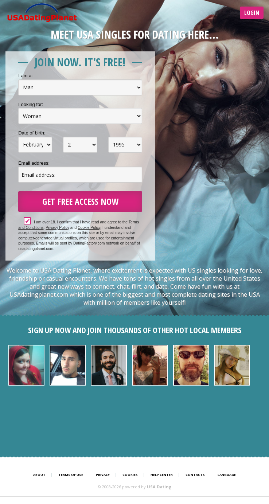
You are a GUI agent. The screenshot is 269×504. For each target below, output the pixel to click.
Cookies (130, 475)
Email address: (34, 163)
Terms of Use (70, 475)
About (39, 475)
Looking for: (30, 104)
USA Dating (159, 486)
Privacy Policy (57, 228)
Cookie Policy (89, 228)
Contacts (195, 475)
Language (227, 475)
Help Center (162, 475)
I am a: (25, 75)
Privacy (103, 475)
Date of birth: (31, 133)
